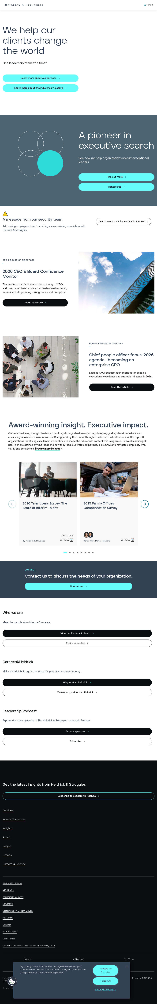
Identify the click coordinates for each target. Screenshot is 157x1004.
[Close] (127, 966)
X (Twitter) (78, 959)
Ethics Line (8, 890)
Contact (7, 925)
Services (8, 810)
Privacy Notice (10, 932)
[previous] (12, 504)
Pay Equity (8, 918)
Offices (7, 855)
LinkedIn (28, 959)
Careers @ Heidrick (14, 864)
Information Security (13, 897)
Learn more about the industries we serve (38, 88)
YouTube (129, 959)
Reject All (105, 981)
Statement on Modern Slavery (18, 911)
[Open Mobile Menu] (148, 5)
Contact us (114, 187)
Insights (7, 828)
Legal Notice (9, 939)
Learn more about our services (38, 78)
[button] (12, 981)
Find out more (115, 177)
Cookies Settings (105, 989)
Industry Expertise (14, 819)
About (6, 837)
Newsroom (8, 904)
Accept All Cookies (106, 970)
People (7, 846)
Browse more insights (47, 449)
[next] (145, 504)
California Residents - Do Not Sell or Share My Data (29, 946)
